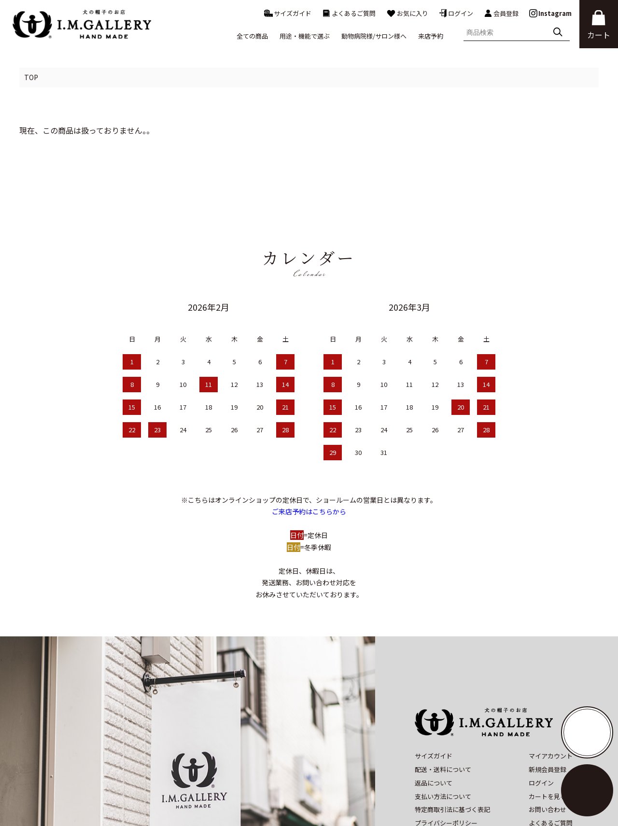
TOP (31, 77)
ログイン (456, 13)
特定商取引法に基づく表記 (452, 738)
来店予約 (430, 36)
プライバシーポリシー (446, 752)
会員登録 (501, 13)
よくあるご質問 (349, 13)
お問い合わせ (547, 738)
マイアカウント (551, 684)
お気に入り (407, 13)
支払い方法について (443, 725)
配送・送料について (443, 698)
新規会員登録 (547, 698)
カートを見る (547, 725)
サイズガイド (287, 13)
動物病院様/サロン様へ (374, 36)
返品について (433, 711)
